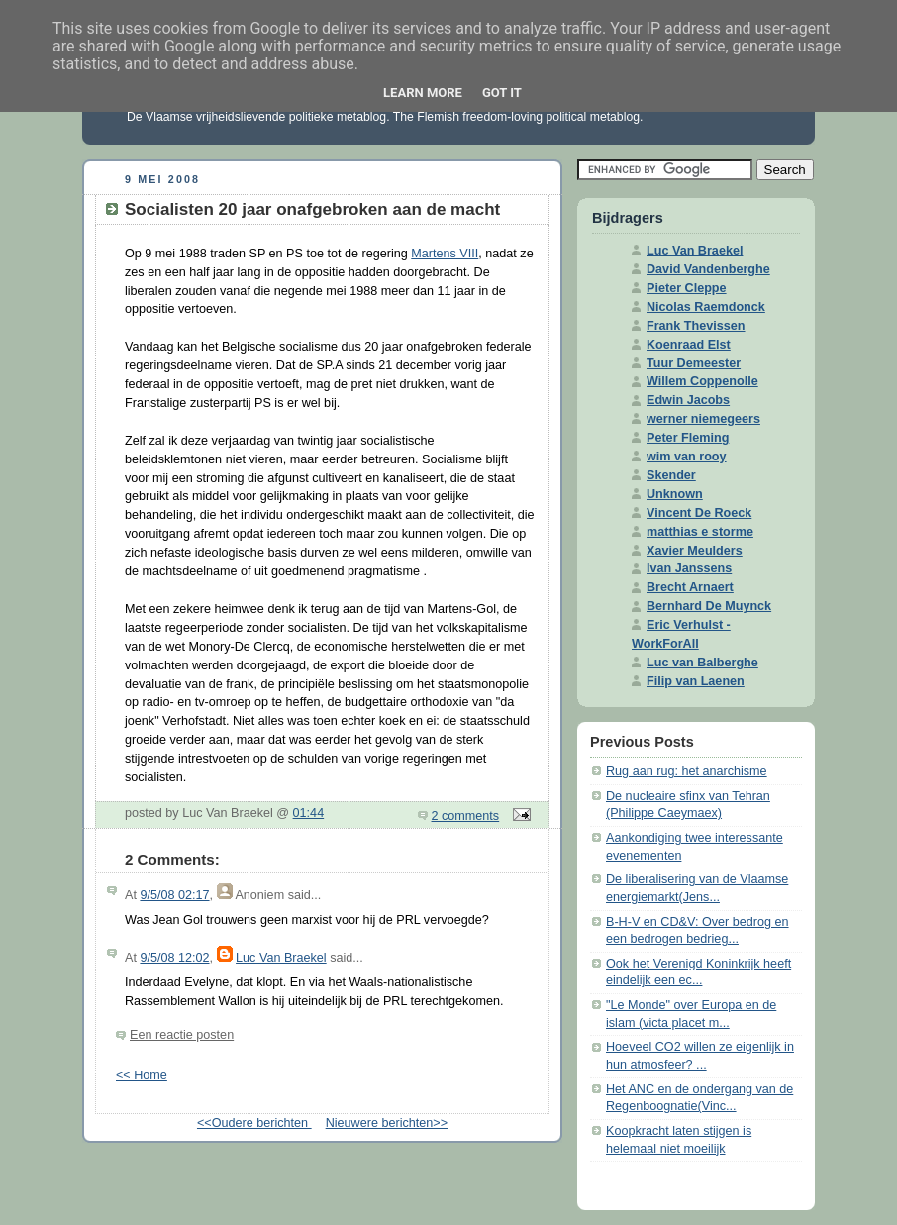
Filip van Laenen (696, 681)
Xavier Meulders (695, 551)
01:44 (309, 813)
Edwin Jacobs (688, 400)
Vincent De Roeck (699, 513)
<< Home (141, 1075)
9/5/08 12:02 (174, 958)
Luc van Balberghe (702, 662)
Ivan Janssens (689, 568)
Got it (502, 92)
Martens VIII (444, 253)
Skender (671, 475)
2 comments (466, 816)
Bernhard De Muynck (709, 606)
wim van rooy (687, 456)
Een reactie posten (182, 1035)
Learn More (422, 92)
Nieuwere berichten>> (387, 1123)
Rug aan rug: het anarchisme (686, 771)
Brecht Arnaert (690, 587)
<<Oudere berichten (254, 1123)
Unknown (675, 494)
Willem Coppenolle (702, 381)
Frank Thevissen (696, 326)
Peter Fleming (688, 438)
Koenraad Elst (689, 345)
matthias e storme (700, 532)
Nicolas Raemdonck (706, 307)
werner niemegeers (703, 419)
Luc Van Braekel (281, 958)
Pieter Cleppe (687, 288)
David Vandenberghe (708, 269)
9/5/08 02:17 (174, 895)
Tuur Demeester (694, 363)
